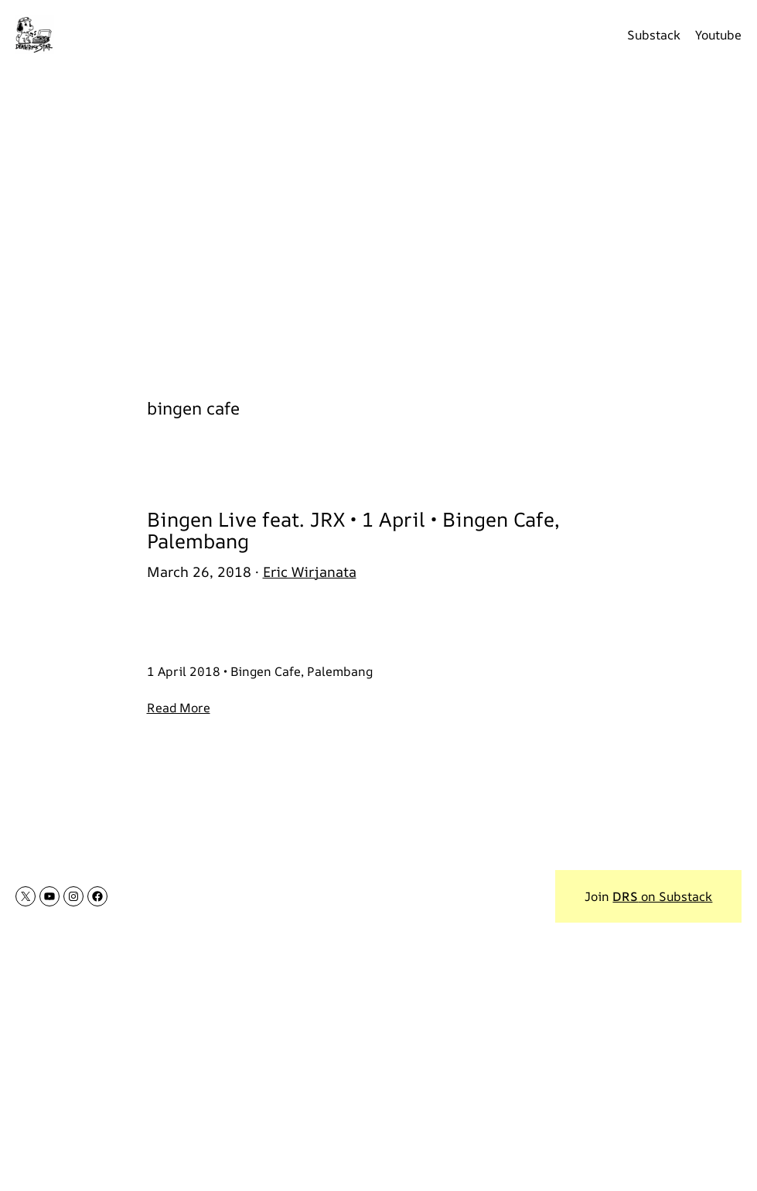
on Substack (662, 896)
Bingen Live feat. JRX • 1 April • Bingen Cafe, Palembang (353, 530)
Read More (178, 707)
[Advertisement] (378, 222)
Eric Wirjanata (309, 571)
